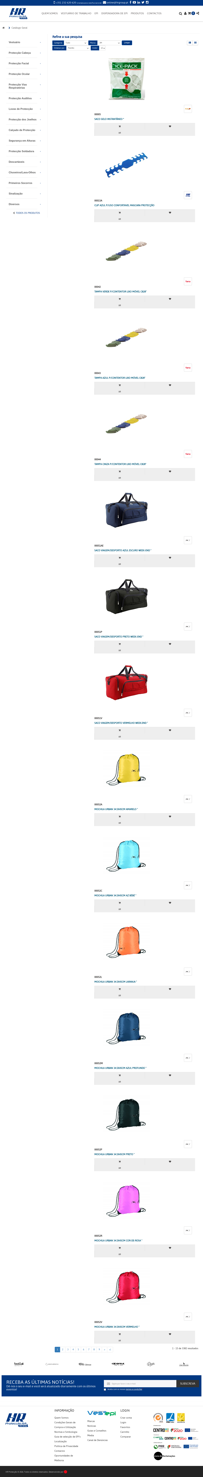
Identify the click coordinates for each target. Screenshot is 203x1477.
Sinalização (16, 193)
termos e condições (134, 1389)
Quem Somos (61, 1417)
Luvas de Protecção (21, 109)
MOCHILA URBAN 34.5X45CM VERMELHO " (116, 1327)
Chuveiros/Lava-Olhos (22, 172)
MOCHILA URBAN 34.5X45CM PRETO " (114, 1154)
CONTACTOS (154, 13)
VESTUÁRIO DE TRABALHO (76, 13)
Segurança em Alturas (22, 140)
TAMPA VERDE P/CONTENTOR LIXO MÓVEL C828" (120, 291)
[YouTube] (134, 3)
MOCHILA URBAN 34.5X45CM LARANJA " (115, 982)
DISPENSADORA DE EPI (114, 13)
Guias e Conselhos (96, 1430)
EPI (96, 13)
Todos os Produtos (28, 213)
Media (90, 1435)
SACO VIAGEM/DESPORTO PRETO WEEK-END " (118, 636)
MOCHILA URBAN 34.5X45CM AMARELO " (116, 809)
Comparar (125, 1436)
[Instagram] (147, 3)
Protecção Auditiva (20, 98)
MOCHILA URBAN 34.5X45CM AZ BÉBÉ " (115, 895)
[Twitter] (142, 3)
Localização (60, 1441)
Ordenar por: (59, 48)
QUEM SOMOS (50, 13)
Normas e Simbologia (65, 1432)
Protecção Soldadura (21, 151)
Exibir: (95, 48)
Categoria (58, 42)
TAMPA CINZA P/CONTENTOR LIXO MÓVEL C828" (120, 464)
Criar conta (126, 1417)
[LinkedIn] (138, 3)
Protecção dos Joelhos (22, 119)
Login (123, 1422)
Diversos (14, 204)
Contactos (59, 1451)
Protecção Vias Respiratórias (18, 86)
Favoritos (125, 1427)
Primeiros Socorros (20, 183)
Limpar (127, 42)
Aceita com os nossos (125, 1389)
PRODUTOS (137, 13)
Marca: (93, 42)
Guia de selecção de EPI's (67, 1436)
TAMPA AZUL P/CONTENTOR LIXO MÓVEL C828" (119, 378)
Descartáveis (16, 162)
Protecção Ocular (19, 74)
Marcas (91, 1421)
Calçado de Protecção (22, 130)
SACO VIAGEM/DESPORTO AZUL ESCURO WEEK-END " (122, 550)
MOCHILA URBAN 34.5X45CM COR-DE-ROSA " (118, 1240)
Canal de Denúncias (97, 1440)
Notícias (91, 1426)
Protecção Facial (19, 63)
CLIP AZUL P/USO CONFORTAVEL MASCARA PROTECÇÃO (124, 205)
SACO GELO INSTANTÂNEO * (109, 119)
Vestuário (14, 42)
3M (109, 42)
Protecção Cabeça (20, 53)
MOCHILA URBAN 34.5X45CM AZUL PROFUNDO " (120, 1068)
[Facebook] (130, 3)
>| (110, 1349)
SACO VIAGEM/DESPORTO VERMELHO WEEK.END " (121, 723)
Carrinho (124, 1432)
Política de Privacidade (66, 1446)
